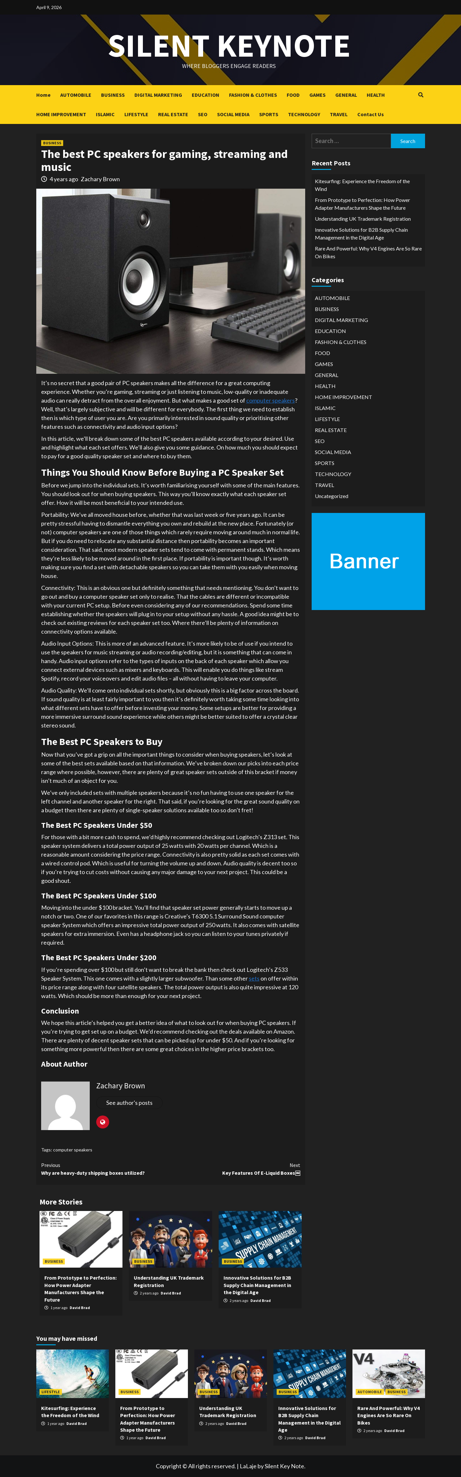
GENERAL (346, 95)
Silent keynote (229, 45)
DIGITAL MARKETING (158, 95)
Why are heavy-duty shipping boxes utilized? (106, 1168)
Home (43, 95)
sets (254, 978)
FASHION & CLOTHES (253, 95)
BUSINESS (113, 95)
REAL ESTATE (173, 114)
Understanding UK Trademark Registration (363, 219)
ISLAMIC (105, 114)
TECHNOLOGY (304, 114)
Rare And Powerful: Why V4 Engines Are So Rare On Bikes (368, 252)
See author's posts (129, 1102)
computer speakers (270, 400)
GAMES (317, 95)
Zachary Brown (100, 179)
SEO (202, 114)
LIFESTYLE (136, 114)
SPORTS (268, 114)
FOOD (293, 95)
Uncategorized (331, 496)
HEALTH (376, 95)
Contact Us (370, 114)
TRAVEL (339, 114)
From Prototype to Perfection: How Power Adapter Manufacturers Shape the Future (362, 204)
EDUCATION (205, 95)
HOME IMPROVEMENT (61, 114)
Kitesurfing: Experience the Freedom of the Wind (362, 185)
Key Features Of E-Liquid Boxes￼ (235, 1168)
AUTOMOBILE (75, 95)
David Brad (80, 1307)
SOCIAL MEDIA (233, 114)
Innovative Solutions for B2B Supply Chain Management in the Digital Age (257, 1284)
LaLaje (248, 1466)
